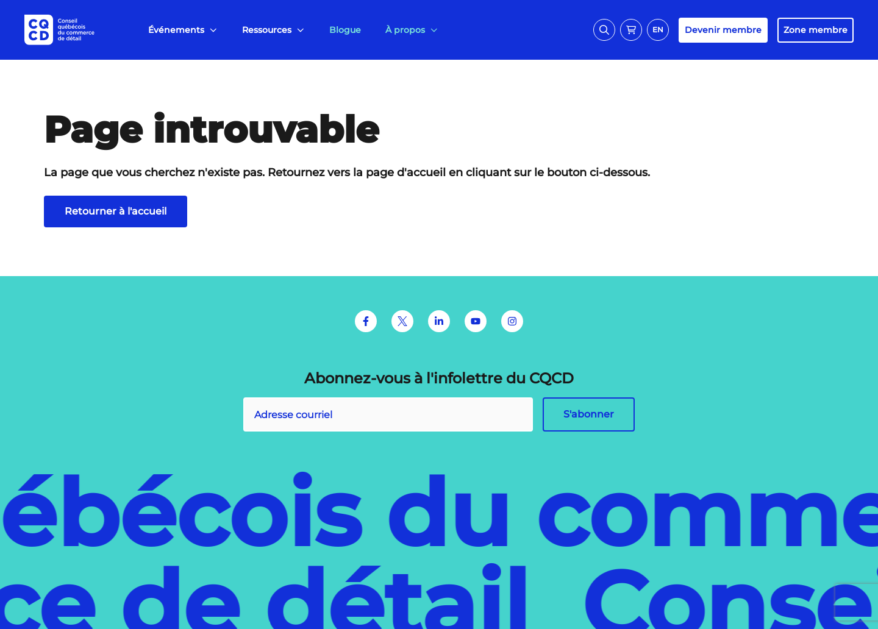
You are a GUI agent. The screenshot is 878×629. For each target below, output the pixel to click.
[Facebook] (366, 321)
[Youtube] (476, 321)
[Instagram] (512, 321)
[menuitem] (182, 30)
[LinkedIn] (439, 321)
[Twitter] (402, 321)
